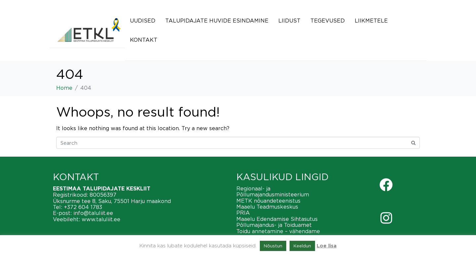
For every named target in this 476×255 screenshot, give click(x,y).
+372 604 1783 (83, 207)
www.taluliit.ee (101, 219)
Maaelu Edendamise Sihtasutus (277, 219)
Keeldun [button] (302, 245)
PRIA (243, 213)
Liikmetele (371, 21)
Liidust (289, 21)
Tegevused (327, 21)
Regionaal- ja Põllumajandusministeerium (272, 191)
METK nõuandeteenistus (268, 201)
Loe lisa (327, 245)
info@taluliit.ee (93, 213)
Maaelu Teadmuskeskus (267, 207)
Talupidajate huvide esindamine (216, 21)
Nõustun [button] (273, 245)
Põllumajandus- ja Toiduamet (274, 225)
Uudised (142, 21)
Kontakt (143, 40)
